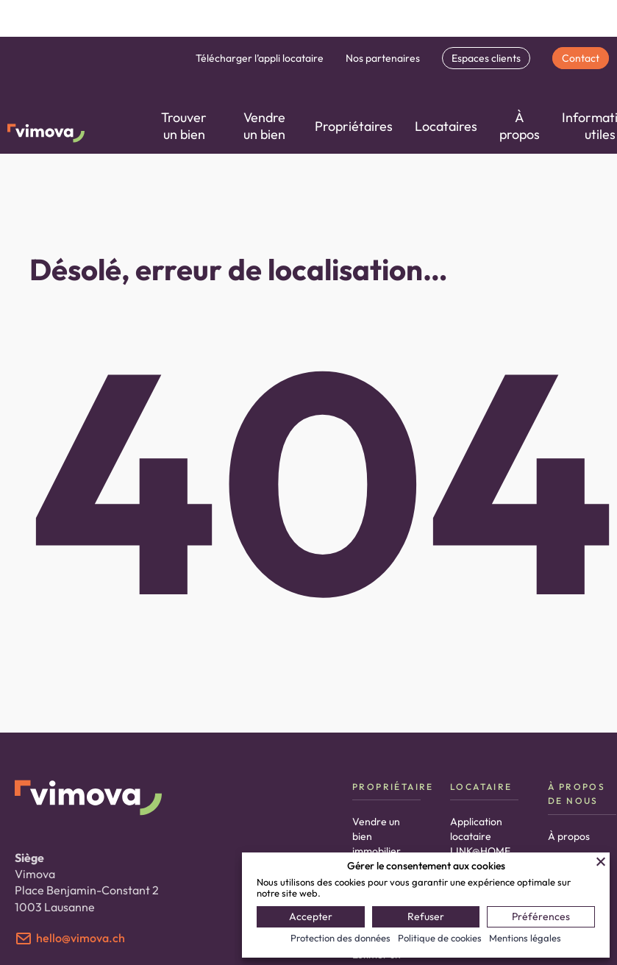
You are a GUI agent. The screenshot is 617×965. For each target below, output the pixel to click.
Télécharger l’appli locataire (260, 58)
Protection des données (340, 938)
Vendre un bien (264, 126)
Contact (580, 58)
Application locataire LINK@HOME (480, 836)
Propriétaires (354, 126)
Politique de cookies (440, 938)
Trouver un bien (184, 126)
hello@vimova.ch (80, 937)
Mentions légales (525, 938)
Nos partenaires (383, 58)
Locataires (446, 126)
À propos (519, 126)
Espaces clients (486, 58)
